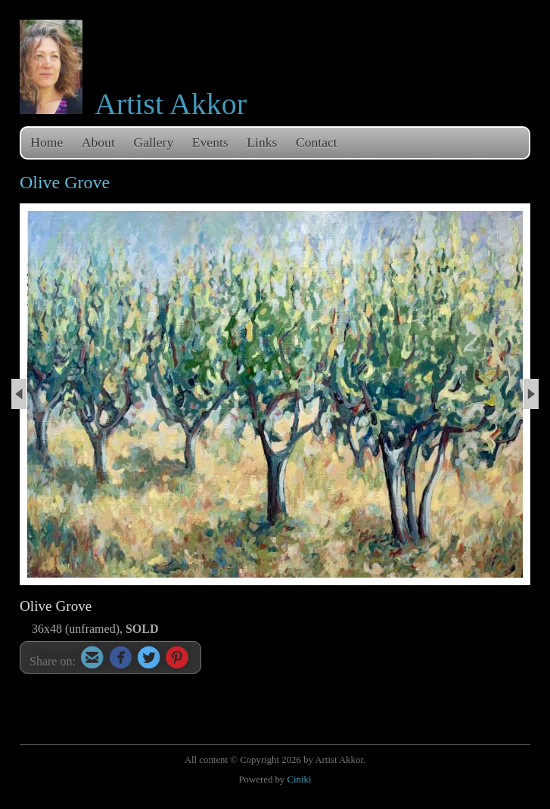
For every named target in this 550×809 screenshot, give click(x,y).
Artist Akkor (171, 104)
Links (262, 142)
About (98, 142)
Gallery (153, 142)
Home (46, 142)
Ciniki (299, 779)
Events (210, 142)
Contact (316, 142)
